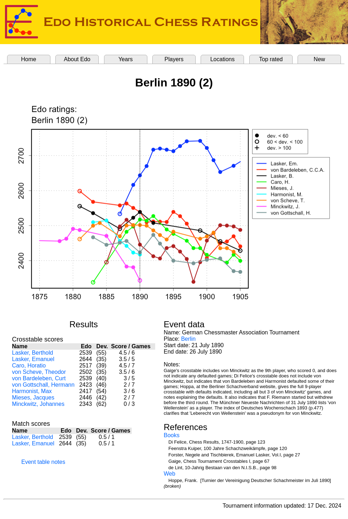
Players (173, 59)
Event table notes (43, 462)
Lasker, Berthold (32, 353)
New (319, 59)
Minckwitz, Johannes (38, 404)
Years (125, 59)
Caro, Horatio (29, 365)
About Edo (77, 59)
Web (169, 474)
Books (171, 435)
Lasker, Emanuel (33, 359)
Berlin (188, 339)
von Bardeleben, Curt (39, 378)
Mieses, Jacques (33, 397)
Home (28, 59)
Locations (222, 59)
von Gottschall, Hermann (43, 385)
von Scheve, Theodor (39, 372)
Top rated (271, 59)
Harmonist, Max (32, 391)
